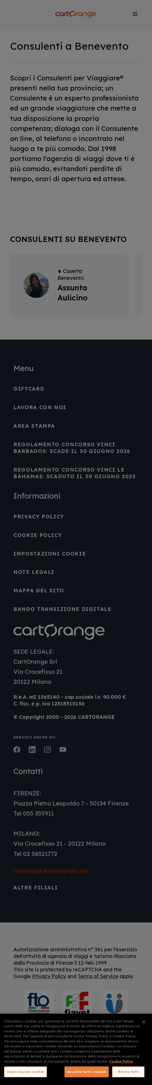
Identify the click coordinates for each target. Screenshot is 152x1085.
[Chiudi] (143, 1022)
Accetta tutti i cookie (86, 1072)
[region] (76, 1049)
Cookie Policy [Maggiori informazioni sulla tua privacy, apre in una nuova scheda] (121, 1061)
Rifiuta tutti (128, 1072)
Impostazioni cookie (25, 1072)
